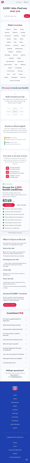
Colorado (23, 32)
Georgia (9, 39)
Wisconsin (23, 77)
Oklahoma (23, 64)
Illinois (21, 39)
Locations (15, 409)
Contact (15, 428)
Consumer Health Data (15, 450)
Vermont (21, 74)
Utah (14, 74)
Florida (23, 35)
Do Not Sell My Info (15, 457)
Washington (14, 77)
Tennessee (20, 71)
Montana (23, 55)
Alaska (15, 29)
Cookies (15, 453)
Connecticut (8, 35)
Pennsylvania (18, 68)
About (15, 399)
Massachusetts (19, 48)
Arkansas (7, 32)
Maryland (9, 48)
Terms (15, 446)
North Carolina (8, 64)
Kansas (21, 42)
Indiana (9, 42)
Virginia (6, 77)
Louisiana (15, 45)
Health (15, 406)
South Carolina (10, 71)
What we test (15, 402)
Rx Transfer (15, 417)
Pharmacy (15, 413)
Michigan (10, 51)
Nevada (19, 58)
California (15, 32)
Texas (8, 74)
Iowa (15, 42)
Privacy (15, 442)
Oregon (10, 68)
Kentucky (8, 45)
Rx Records (15, 420)
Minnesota (19, 51)
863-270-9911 (14, 375)
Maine (22, 45)
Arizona (22, 29)
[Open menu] (26, 2)
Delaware (16, 35)
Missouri (15, 55)
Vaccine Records (15, 424)
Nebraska (11, 58)
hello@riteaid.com (17, 377)
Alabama (8, 29)
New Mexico (21, 61)
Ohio (16, 64)
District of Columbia (15, 80)
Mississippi (7, 55)
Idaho (15, 39)
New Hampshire (10, 61)
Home (15, 395)
